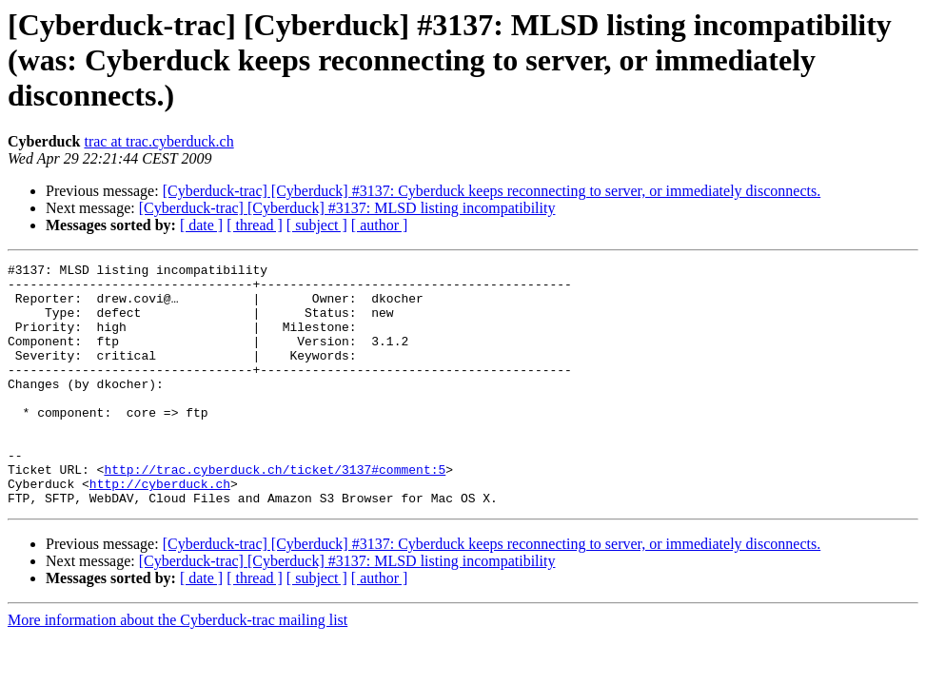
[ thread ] (255, 225)
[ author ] (379, 225)
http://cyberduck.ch (159, 529)
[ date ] (201, 225)
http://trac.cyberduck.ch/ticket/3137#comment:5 (274, 511)
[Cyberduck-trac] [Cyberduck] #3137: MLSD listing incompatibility (347, 208)
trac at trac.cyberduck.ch (158, 141)
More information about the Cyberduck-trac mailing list (177, 668)
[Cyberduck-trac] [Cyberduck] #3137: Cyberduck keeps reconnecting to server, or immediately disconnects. (492, 191)
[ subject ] (316, 225)
